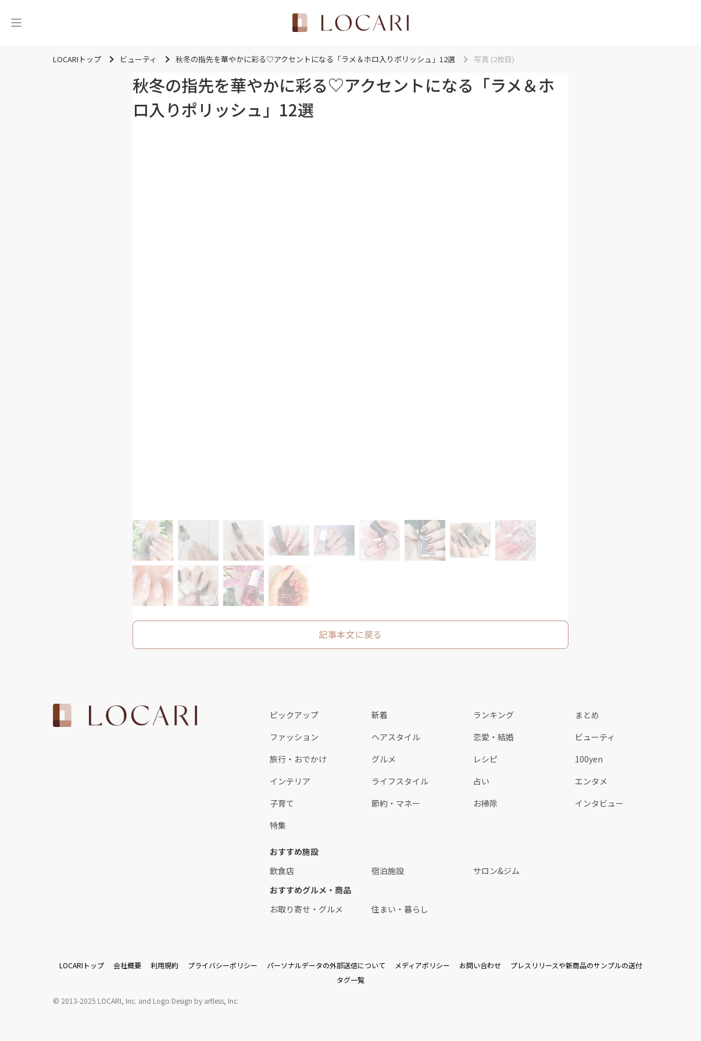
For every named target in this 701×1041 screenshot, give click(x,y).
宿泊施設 (387, 871)
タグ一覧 (350, 980)
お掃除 (485, 803)
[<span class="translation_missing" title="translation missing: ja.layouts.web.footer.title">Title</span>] (125, 715)
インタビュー (599, 803)
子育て (282, 803)
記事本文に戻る (350, 634)
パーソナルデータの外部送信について (326, 965)
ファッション (294, 737)
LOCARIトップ (81, 965)
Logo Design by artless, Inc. (196, 1001)
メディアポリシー (422, 965)
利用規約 (164, 965)
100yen (589, 759)
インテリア (290, 781)
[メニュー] (16, 22)
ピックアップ (294, 715)
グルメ (383, 759)
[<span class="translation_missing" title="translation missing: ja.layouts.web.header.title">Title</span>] (350, 22)
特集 (278, 825)
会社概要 (127, 965)
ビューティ (595, 737)
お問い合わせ (480, 965)
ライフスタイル (399, 781)
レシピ (485, 759)
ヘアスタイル (395, 737)
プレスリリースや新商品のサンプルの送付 (576, 965)
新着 (379, 715)
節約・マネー (395, 803)
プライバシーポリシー (222, 965)
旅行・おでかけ (298, 759)
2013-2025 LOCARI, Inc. (99, 1001)
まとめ (587, 715)
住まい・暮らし (399, 909)
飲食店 (282, 871)
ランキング (493, 715)
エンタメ (591, 781)
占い (481, 781)
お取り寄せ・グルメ (306, 909)
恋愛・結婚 (493, 737)
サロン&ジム (496, 871)
